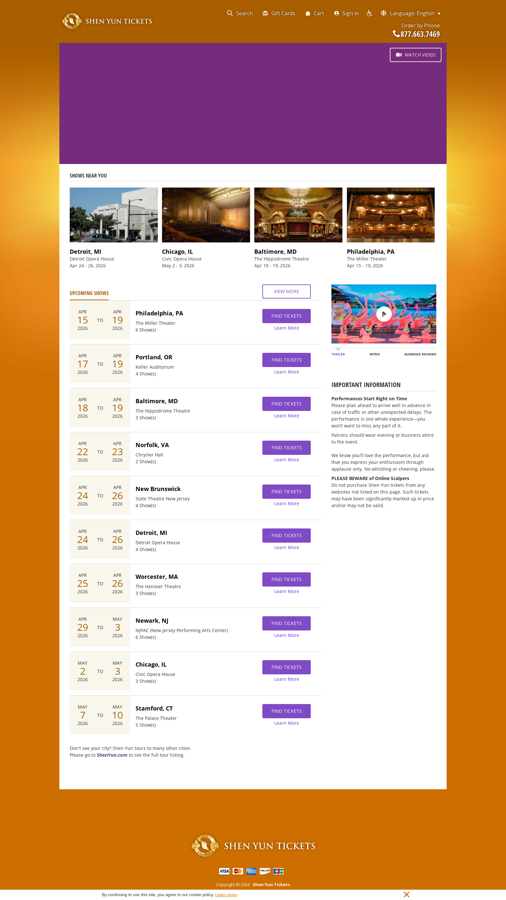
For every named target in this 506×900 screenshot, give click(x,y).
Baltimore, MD (157, 401)
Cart (314, 13)
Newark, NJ (152, 620)
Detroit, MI (151, 533)
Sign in (346, 13)
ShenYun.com (112, 755)
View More (286, 291)
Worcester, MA (157, 576)
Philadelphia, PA (159, 313)
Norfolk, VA (152, 445)
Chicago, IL (151, 664)
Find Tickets (286, 316)
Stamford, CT (154, 708)
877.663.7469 (416, 34)
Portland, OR (154, 357)
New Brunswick (158, 489)
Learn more (226, 894)
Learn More (286, 328)
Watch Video (415, 55)
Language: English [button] (411, 13)
